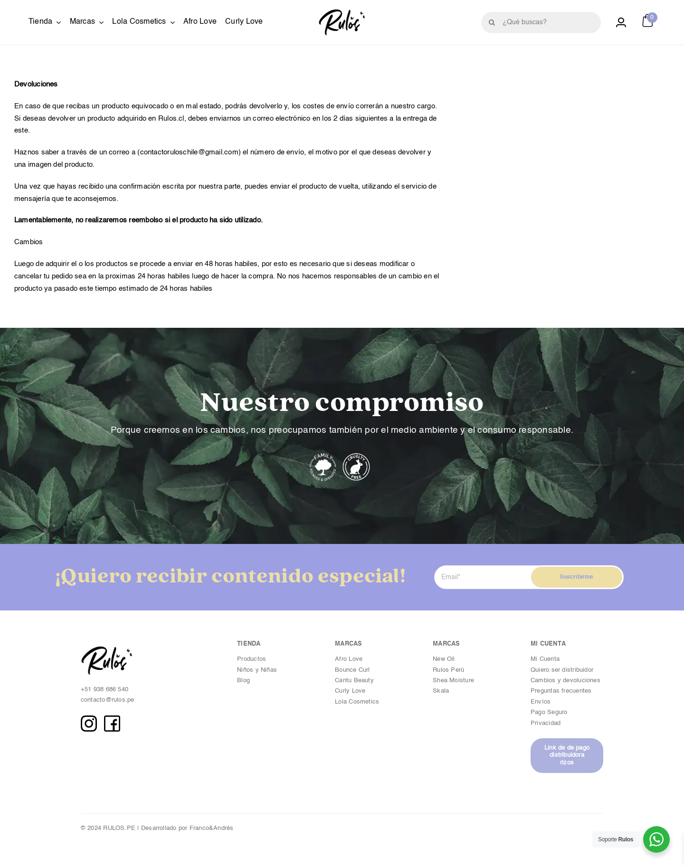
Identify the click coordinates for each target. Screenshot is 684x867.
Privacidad (546, 723)
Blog (243, 680)
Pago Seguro (549, 712)
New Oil (444, 659)
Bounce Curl (352, 670)
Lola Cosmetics (357, 702)
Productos (251, 659)
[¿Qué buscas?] (541, 22)
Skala (441, 691)
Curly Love (350, 691)
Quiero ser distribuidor (562, 670)
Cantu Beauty (354, 680)
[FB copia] (112, 719)
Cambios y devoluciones (565, 680)
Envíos (541, 702)
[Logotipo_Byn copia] (342, 12)
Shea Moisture (453, 680)
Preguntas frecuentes (561, 691)
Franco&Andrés (212, 828)
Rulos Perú (448, 670)
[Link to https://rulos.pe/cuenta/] (621, 23)
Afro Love (348, 659)
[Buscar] (492, 22)
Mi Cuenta (545, 659)
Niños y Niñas (257, 670)
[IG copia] (89, 719)
